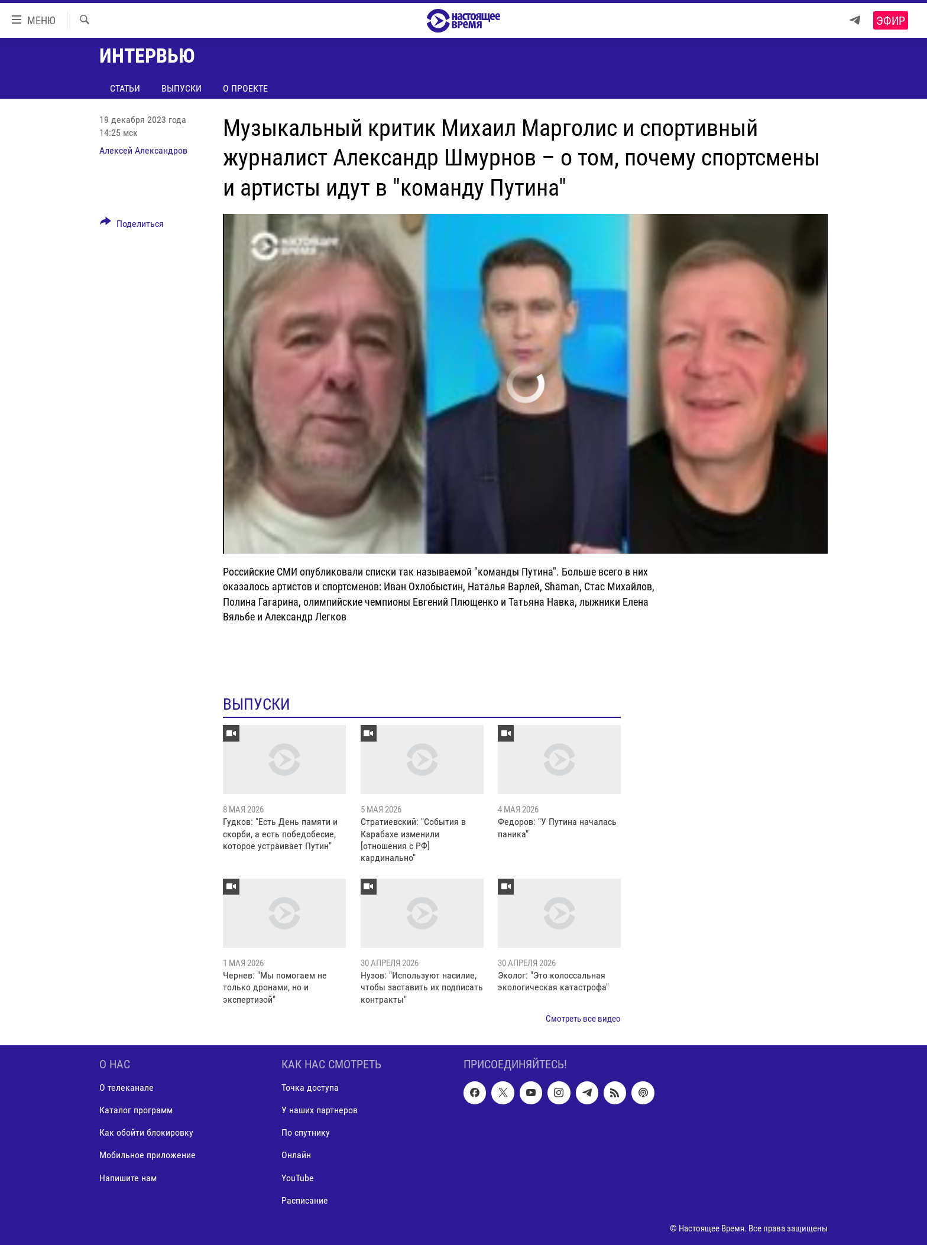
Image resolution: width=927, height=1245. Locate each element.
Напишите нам (128, 1177)
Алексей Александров (143, 150)
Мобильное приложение (147, 1155)
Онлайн (296, 1155)
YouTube (297, 1177)
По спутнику (305, 1132)
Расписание (304, 1199)
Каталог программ (136, 1110)
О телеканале (126, 1087)
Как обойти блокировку (146, 1132)
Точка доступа (310, 1087)
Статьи (125, 88)
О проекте (245, 88)
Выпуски (181, 88)
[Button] (132, 226)
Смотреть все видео (583, 1018)
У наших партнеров (319, 1110)
